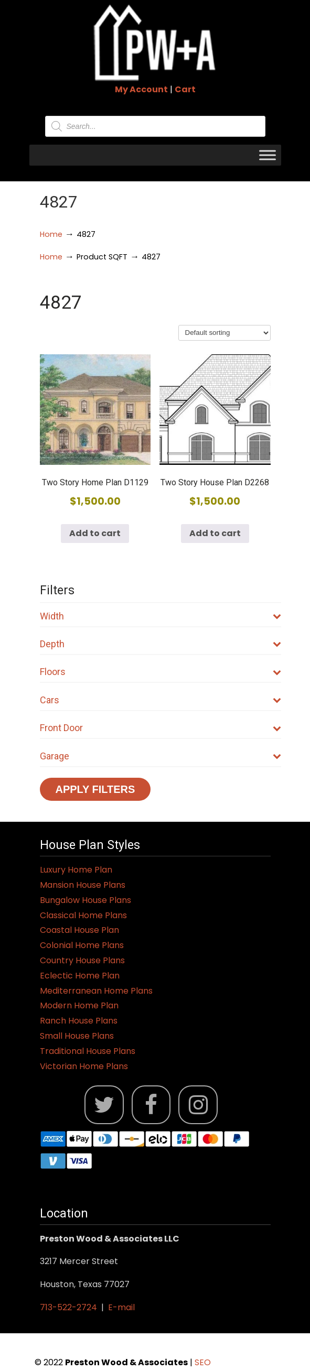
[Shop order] (224, 333)
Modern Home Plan (79, 1005)
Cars (160, 699)
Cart (185, 89)
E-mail (121, 1307)
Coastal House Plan (79, 930)
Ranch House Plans (78, 1021)
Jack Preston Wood (155, 42)
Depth (160, 643)
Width (160, 616)
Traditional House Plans (87, 1051)
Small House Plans (77, 1036)
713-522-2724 (68, 1307)
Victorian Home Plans (84, 1066)
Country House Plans (82, 960)
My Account (141, 89)
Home (51, 234)
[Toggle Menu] (267, 155)
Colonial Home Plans (82, 945)
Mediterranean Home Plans (96, 991)
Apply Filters (95, 789)
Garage (160, 755)
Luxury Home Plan (76, 870)
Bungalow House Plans (85, 900)
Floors (160, 671)
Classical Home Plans (83, 915)
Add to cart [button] (95, 533)
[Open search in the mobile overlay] (155, 126)
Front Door (160, 727)
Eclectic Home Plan (80, 976)
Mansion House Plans (82, 885)
